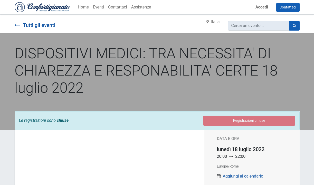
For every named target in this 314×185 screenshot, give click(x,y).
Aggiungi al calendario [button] (243, 176)
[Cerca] (294, 26)
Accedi (261, 7)
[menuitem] (83, 7)
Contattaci (288, 7)
